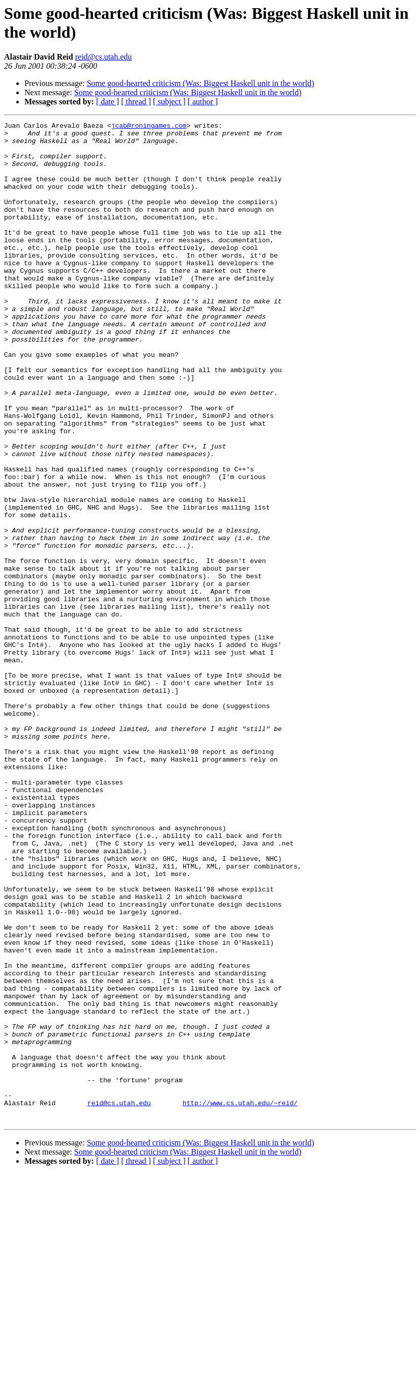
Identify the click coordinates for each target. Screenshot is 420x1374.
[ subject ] (169, 101)
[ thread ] (136, 101)
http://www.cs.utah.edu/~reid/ (240, 1299)
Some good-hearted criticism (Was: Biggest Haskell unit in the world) (200, 83)
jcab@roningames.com (149, 126)
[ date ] (107, 101)
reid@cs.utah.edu (103, 56)
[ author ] (203, 101)
